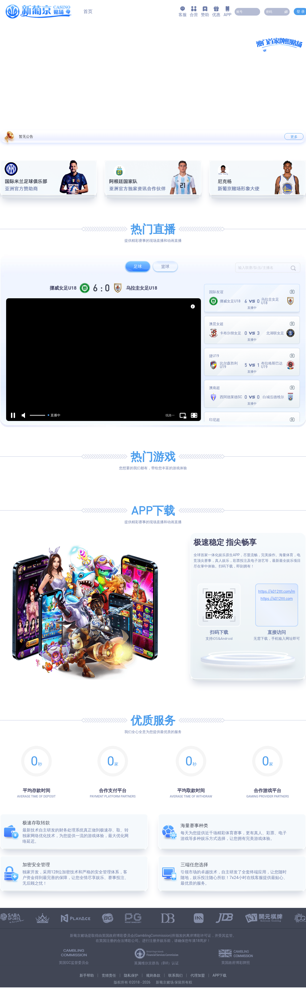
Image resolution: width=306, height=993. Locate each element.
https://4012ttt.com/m (276, 591)
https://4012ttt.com (277, 598)
